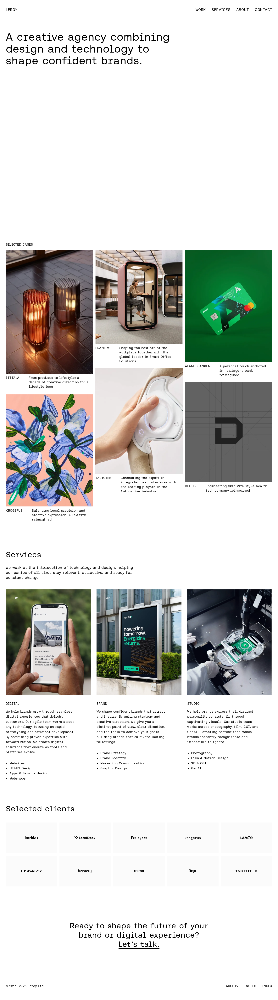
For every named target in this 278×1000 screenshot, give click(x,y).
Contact (263, 10)
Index (267, 986)
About (242, 10)
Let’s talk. (139, 944)
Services (221, 10)
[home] (12, 9)
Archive (233, 986)
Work (201, 10)
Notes (251, 986)
